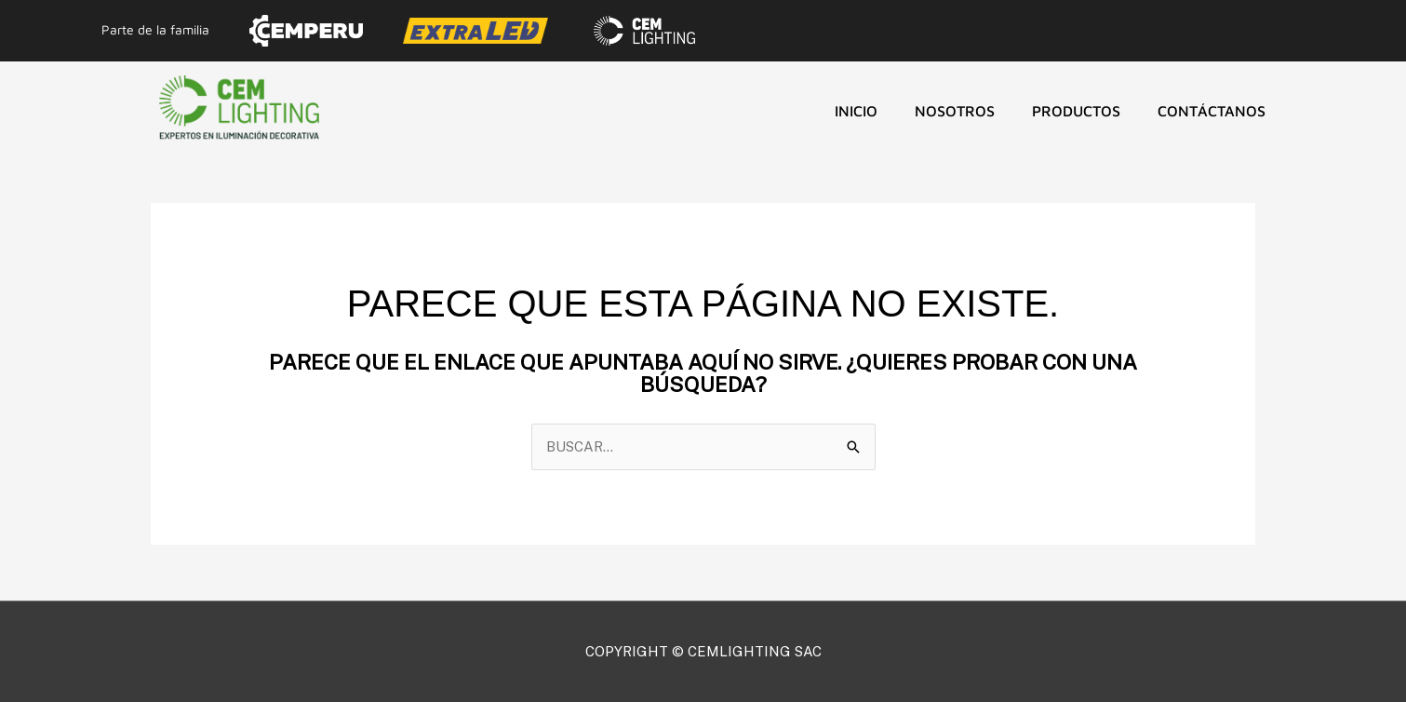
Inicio (856, 110)
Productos (1076, 110)
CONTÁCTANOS (1211, 110)
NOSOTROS (955, 110)
